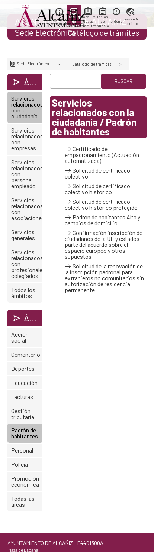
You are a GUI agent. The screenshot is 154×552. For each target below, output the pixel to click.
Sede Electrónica (32, 63)
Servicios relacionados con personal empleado (26, 174)
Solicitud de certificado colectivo (97, 173)
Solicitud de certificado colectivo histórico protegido (101, 204)
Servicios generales (23, 234)
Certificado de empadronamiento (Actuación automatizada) (102, 155)
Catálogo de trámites (91, 64)
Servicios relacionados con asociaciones (26, 208)
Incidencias (116, 21)
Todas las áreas (23, 501)
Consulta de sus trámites (88, 20)
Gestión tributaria (22, 413)
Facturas (22, 396)
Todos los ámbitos (23, 292)
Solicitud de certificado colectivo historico (97, 189)
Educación (24, 382)
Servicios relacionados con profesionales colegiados (26, 263)
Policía (19, 464)
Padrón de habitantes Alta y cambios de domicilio (102, 220)
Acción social (20, 337)
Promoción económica (25, 481)
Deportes (23, 368)
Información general (59, 21)
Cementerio (25, 354)
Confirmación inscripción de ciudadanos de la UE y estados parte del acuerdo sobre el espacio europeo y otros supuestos (103, 244)
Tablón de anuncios (102, 20)
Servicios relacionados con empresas (26, 139)
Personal (22, 450)
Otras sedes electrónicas (130, 21)
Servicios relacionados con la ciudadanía (26, 107)
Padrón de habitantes (24, 433)
